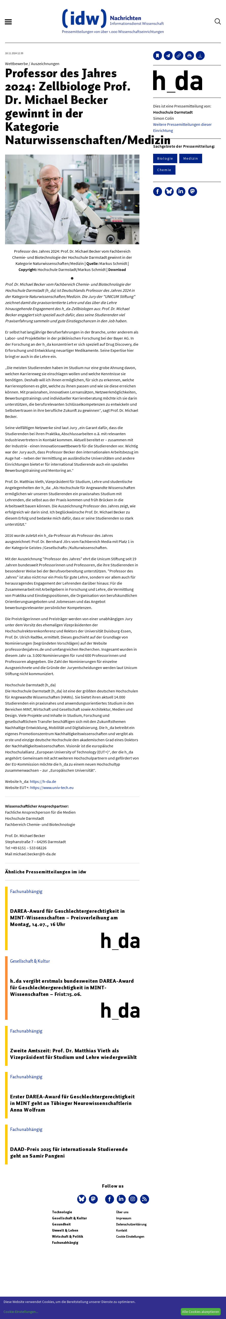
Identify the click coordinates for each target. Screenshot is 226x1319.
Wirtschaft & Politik (67, 1236)
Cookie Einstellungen (130, 1236)
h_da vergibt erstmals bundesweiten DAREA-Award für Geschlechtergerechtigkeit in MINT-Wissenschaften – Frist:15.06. (72, 987)
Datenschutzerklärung (131, 1224)
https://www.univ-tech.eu (52, 787)
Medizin (190, 158)
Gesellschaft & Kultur (69, 1218)
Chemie (164, 170)
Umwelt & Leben (65, 1230)
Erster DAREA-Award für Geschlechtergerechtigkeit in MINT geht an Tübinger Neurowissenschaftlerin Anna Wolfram (72, 1103)
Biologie (165, 158)
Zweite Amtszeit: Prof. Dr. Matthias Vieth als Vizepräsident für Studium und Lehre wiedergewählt (73, 1054)
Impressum (123, 1218)
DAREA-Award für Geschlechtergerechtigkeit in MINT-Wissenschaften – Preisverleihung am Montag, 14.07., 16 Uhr (67, 917)
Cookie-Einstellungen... (21, 1311)
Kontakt (121, 1230)
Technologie (62, 1212)
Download (117, 269)
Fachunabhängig (65, 1242)
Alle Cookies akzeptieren (200, 1311)
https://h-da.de (43, 781)
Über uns (122, 1212)
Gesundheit (61, 1224)
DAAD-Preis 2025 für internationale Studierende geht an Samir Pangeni (69, 1152)
